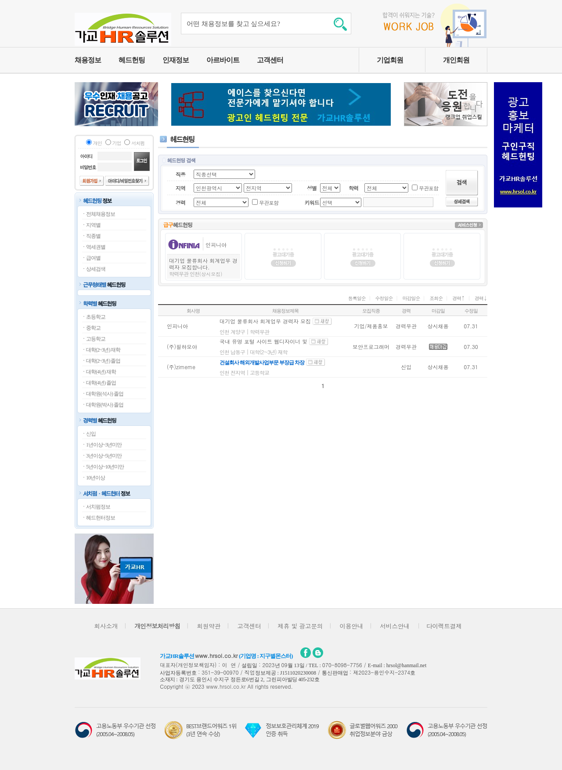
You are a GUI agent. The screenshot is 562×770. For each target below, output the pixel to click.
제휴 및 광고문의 (300, 625)
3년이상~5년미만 (104, 456)
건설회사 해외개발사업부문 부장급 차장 (262, 363)
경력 (458, 298)
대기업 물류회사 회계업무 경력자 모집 (265, 321)
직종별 (93, 236)
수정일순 (384, 298)
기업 (116, 143)
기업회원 (390, 60)
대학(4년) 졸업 (101, 383)
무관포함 (428, 188)
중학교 (93, 328)
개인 (97, 143)
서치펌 (137, 143)
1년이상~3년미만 (104, 445)
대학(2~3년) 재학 (103, 350)
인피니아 (216, 244)
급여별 (93, 258)
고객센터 (270, 60)
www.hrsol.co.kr (216, 655)
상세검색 (95, 269)
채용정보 (88, 60)
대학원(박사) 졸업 (104, 405)
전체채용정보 (100, 214)
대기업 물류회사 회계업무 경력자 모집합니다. (203, 264)
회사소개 (106, 625)
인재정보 (175, 60)
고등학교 (95, 339)
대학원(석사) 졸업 (104, 394)
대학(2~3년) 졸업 (103, 361)
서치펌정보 (98, 507)
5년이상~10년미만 (105, 467)
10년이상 (95, 478)
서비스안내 (395, 625)
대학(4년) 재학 (101, 372)
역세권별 (95, 247)
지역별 (93, 225)
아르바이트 (222, 60)
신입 (91, 434)
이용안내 (351, 625)
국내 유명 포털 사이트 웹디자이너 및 (264, 341)
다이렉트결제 (444, 625)
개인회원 (456, 60)
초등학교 (95, 317)
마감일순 (411, 298)
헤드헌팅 (132, 60)
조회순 (436, 298)
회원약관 (208, 625)
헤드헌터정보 (100, 518)
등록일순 (357, 298)
